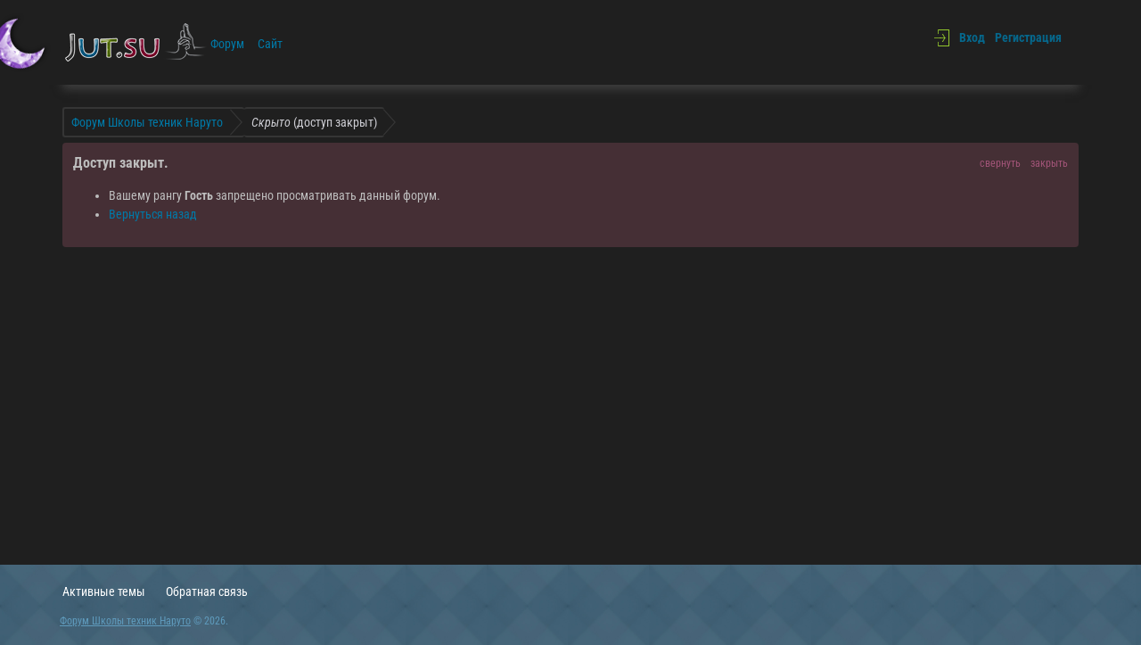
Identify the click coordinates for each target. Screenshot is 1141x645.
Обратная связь (207, 591)
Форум (227, 44)
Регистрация (1028, 37)
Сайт (270, 44)
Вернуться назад (153, 214)
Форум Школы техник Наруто (125, 621)
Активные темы (103, 591)
